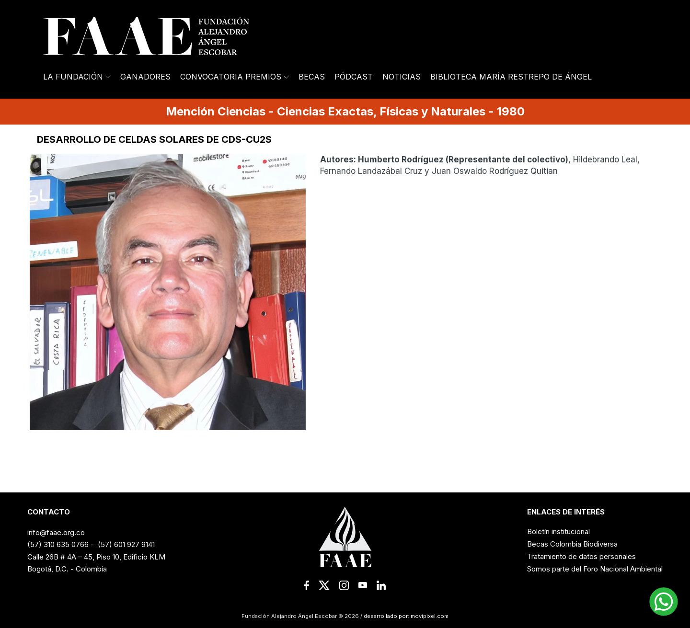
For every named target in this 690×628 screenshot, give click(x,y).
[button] (663, 601)
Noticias (401, 76)
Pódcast (353, 76)
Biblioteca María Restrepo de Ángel (511, 76)
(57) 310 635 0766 (58, 544)
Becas (312, 76)
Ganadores (145, 76)
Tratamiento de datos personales (581, 556)
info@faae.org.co (56, 532)
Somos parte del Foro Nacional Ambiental (595, 568)
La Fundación (77, 76)
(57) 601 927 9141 (126, 544)
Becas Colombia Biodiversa (572, 543)
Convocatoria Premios (234, 76)
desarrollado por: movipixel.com (405, 616)
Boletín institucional (558, 531)
